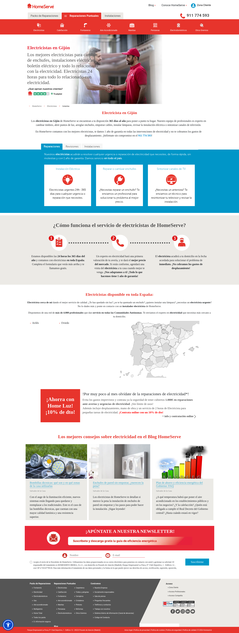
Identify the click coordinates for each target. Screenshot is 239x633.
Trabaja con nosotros (101, 609)
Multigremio (37, 609)
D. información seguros (41, 622)
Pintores (78, 605)
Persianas (60, 609)
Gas (34, 600)
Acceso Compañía (175, 596)
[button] (8, 625)
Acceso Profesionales (176, 592)
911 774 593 (198, 15)
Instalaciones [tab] (112, 15)
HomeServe (37, 106)
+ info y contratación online (179, 416)
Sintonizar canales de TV (171, 168)
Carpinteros (79, 588)
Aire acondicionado (40, 605)
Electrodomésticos (40, 596)
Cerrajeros (78, 596)
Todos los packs (39, 617)
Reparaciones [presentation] (52, 146)
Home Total (37, 613)
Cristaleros (79, 600)
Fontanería (37, 588)
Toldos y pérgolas (81, 592)
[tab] (51, 147)
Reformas (78, 609)
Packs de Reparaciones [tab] (44, 15)
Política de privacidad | (142, 630)
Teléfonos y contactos (102, 605)
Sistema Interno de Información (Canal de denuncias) (114, 613)
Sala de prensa (99, 596)
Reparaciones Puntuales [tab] (84, 15)
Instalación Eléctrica (68, 168)
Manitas (60, 605)
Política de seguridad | (174, 630)
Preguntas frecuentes (102, 600)
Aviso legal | (129, 630)
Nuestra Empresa (100, 588)
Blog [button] (152, 5)
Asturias (65, 106)
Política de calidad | (190, 630)
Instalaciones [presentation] (92, 146)
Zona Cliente (173, 587)
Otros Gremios (80, 613)
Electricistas (52, 106)
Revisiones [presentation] (72, 146)
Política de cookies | (158, 630)
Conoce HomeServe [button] (175, 5)
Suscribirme (197, 562)
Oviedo (65, 322)
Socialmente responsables (103, 592)
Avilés (35, 322)
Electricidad (37, 592)
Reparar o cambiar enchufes (119, 168)
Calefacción (61, 592)
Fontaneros (61, 596)
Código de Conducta (101, 617)
